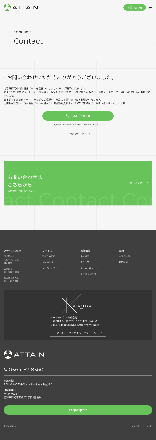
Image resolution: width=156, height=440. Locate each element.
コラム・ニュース (89, 267)
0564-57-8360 (26, 369)
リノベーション (49, 267)
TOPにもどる (76, 134)
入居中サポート (49, 262)
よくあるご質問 (88, 273)
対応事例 (123, 262)
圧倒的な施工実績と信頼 (11, 270)
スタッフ (84, 262)
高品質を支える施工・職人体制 (11, 279)
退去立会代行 (48, 256)
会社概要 (84, 256)
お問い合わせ (134, 7)
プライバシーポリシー (141, 426)
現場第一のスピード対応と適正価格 (11, 259)
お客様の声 (124, 256)
